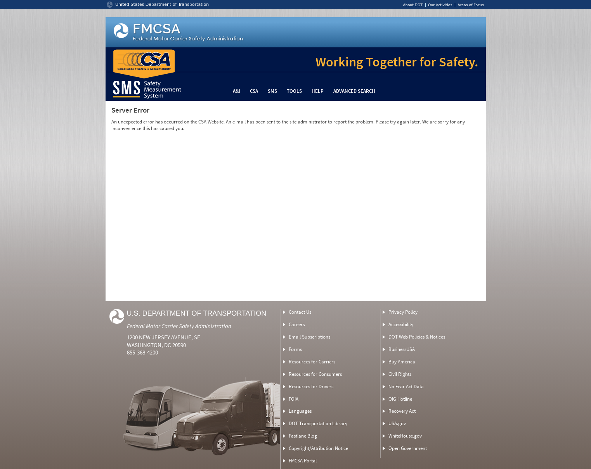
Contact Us (300, 312)
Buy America (401, 361)
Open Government (407, 448)
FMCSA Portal (303, 460)
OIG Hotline (400, 399)
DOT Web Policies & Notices (416, 337)
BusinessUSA (401, 349)
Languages (300, 411)
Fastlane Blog (303, 436)
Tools (294, 91)
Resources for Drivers (311, 386)
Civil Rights (399, 374)
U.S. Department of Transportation (197, 313)
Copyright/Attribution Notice (318, 448)
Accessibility (400, 324)
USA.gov (397, 423)
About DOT (413, 5)
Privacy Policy (403, 312)
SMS (272, 91)
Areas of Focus (471, 5)
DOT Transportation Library (318, 423)
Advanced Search (354, 91)
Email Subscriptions (309, 337)
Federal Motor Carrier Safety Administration (179, 326)
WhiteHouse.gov (405, 436)
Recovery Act (402, 411)
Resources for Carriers (312, 361)
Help (318, 91)
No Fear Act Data (406, 386)
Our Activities (440, 5)
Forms (295, 349)
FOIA (293, 399)
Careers (297, 324)
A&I (236, 91)
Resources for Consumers (315, 374)
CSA (254, 91)
